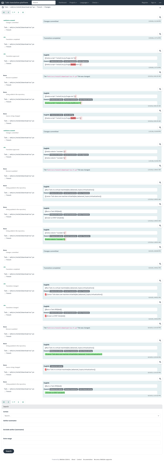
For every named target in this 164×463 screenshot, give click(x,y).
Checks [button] (94, 2)
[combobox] (44, 3)
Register (145, 2)
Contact (79, 459)
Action (5, 412)
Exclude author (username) (13, 429)
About (73, 459)
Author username (9, 421)
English (46, 55)
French (39, 7)
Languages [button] (84, 2)
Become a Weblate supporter (103, 459)
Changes (47, 7)
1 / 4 (13, 12)
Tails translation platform (14, 2)
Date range (7, 438)
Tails (6, 7)
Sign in (153, 2)
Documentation (88, 459)
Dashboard (62, 2)
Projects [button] (73, 2)
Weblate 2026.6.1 (65, 459)
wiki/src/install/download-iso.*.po (22, 7)
